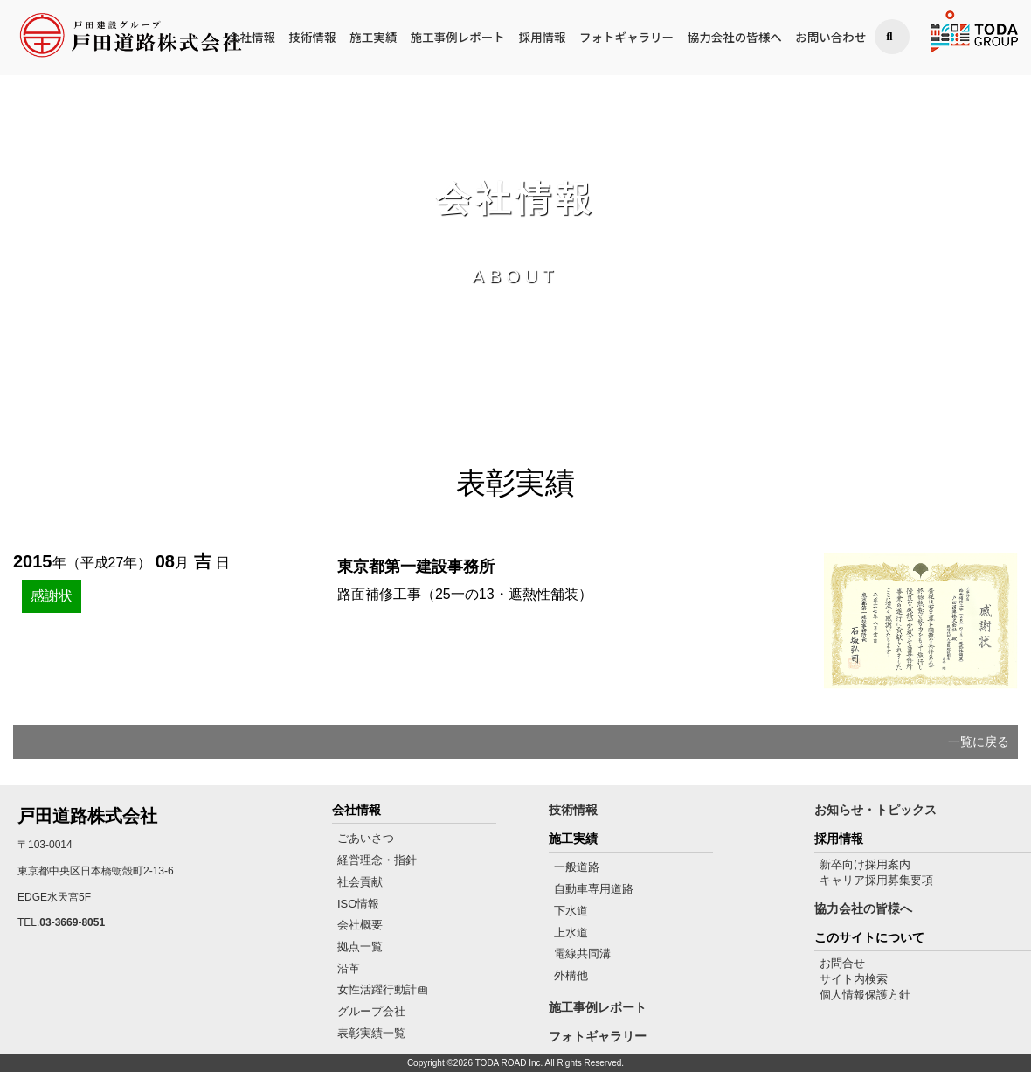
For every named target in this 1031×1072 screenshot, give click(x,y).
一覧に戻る (978, 741)
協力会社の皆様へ (735, 38)
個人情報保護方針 (865, 994)
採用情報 (541, 38)
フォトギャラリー (626, 38)
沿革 (348, 968)
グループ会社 (371, 1011)
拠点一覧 (360, 946)
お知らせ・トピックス (875, 810)
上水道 (571, 932)
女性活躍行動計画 (382, 989)
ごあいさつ (365, 838)
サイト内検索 (854, 978)
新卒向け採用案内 (865, 864)
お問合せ (842, 963)
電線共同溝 (582, 953)
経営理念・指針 (377, 860)
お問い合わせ (830, 38)
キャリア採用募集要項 (876, 880)
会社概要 (360, 924)
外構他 (571, 975)
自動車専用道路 (593, 888)
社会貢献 (360, 881)
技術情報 (312, 38)
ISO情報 (358, 903)
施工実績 (373, 38)
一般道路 (576, 867)
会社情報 (251, 38)
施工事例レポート (458, 38)
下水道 (571, 910)
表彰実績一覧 (371, 1033)
